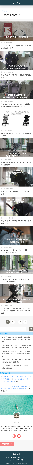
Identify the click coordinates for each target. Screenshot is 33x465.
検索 (31, 329)
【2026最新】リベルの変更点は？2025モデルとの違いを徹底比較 (16, 367)
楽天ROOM (7, 444)
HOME (16, 454)
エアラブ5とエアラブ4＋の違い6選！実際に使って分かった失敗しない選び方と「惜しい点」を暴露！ (16, 339)
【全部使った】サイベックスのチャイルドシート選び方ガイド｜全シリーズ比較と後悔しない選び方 (16, 353)
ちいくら (16, 2)
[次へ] (25, 322)
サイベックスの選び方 (16, 460)
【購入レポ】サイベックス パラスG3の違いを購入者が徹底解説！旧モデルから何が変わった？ (16, 346)
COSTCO (24, 457)
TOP (7, 457)
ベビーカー (13, 457)
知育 (19, 457)
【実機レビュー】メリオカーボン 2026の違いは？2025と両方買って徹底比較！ (16, 361)
